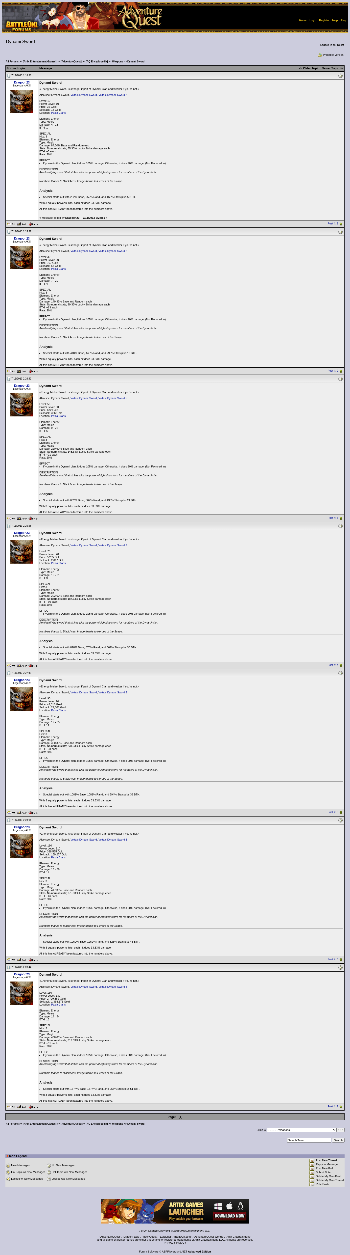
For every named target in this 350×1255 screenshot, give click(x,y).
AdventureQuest (110, 1236)
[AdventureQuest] (71, 61)
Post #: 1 (333, 223)
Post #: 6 (333, 959)
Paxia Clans (58, 112)
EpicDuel (165, 1236)
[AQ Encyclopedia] (97, 61)
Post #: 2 (333, 370)
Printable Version (331, 54)
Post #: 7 (333, 1106)
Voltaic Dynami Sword (83, 94)
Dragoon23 (22, 82)
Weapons (117, 61)
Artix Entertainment (238, 1236)
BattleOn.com (182, 1236)
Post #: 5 (333, 812)
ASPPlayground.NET (174, 1251)
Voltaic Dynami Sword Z (112, 94)
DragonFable (131, 1236)
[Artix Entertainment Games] (39, 61)
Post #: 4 (333, 665)
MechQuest (150, 1236)
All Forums (12, 61)
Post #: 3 (333, 518)
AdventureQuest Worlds (208, 1236)
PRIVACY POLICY (175, 1242)
